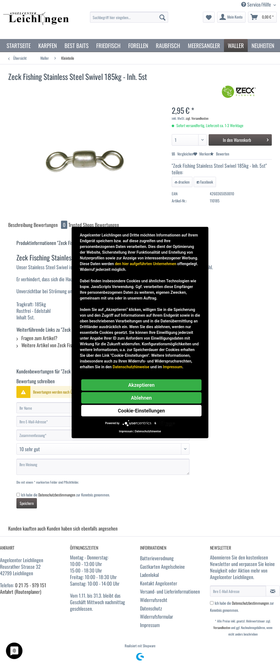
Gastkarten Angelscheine (162, 566)
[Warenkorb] (262, 17)
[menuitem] (129, 20)
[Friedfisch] (108, 45)
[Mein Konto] (231, 17)
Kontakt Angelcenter (158, 583)
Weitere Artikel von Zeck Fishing (48, 345)
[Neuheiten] (263, 45)
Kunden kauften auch (27, 528)
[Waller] (236, 45)
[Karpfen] (47, 45)
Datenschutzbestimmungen (56, 495)
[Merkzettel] (209, 17)
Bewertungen (51, 224)
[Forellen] (138, 45)
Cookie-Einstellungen (141, 411)
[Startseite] (18, 45)
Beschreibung (20, 224)
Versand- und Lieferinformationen (170, 591)
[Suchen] (162, 17)
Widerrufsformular (156, 616)
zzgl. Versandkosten (197, 118)
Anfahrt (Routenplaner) (20, 591)
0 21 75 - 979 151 (30, 585)
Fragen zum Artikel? (36, 338)
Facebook (205, 182)
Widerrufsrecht (153, 599)
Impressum (150, 624)
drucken (182, 182)
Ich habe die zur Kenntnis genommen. (65, 495)
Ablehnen (141, 398)
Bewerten (219, 154)
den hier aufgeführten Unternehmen (145, 264)
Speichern (27, 503)
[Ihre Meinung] (102, 467)
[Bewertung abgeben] (102, 449)
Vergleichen (182, 154)
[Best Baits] (76, 45)
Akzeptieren (141, 385)
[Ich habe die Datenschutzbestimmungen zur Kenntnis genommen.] (18, 494)
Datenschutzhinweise (131, 367)
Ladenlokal (149, 574)
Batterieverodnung (157, 558)
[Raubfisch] (168, 45)
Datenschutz (151, 608)
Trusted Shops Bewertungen (93, 224)
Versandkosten (221, 627)
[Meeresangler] (204, 45)
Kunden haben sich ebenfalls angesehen (82, 528)
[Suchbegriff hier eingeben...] (129, 17)
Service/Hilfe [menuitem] (256, 4)
